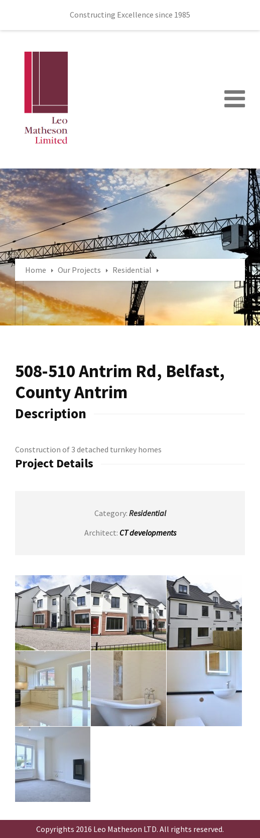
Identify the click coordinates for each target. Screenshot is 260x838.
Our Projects (79, 270)
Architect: (101, 533)
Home (35, 270)
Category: (110, 513)
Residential (132, 270)
